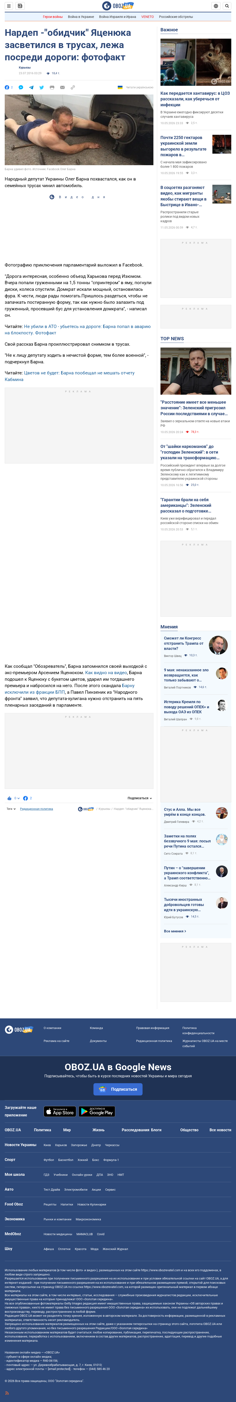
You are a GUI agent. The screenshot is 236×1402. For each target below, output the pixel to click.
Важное (169, 30)
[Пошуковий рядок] (227, 5)
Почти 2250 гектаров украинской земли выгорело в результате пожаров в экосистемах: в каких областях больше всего (183, 146)
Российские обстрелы (176, 17)
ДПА (100, 1175)
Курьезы (25, 67)
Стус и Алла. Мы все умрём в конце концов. (185, 812)
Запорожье (79, 1145)
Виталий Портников (177, 687)
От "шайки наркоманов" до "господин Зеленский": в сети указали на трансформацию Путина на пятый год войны (189, 452)
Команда (96, 1028)
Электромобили (76, 1189)
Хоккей (83, 1160)
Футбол (49, 1160)
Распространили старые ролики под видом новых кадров (179, 216)
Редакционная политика (36, 809)
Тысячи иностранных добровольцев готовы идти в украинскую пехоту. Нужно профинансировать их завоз (184, 904)
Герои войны (53, 17)
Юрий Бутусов (173, 917)
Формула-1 (111, 1160)
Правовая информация (152, 1028)
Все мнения (173, 931)
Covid (100, 1234)
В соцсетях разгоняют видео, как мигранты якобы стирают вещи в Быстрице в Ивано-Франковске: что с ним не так (183, 196)
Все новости (220, 1130)
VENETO (147, 17)
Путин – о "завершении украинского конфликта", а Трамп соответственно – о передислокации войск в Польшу (187, 873)
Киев (47, 1145)
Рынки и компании (58, 1219)
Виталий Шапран (175, 719)
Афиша (49, 1249)
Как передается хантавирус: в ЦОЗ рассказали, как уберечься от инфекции (195, 99)
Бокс (95, 1160)
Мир (67, 1130)
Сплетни (64, 1249)
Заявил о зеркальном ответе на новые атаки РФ (195, 423)
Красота (80, 1249)
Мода (94, 1249)
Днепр (96, 1145)
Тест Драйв (52, 1189)
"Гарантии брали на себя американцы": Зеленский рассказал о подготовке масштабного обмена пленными (193, 505)
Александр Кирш (175, 885)
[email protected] (59, 1369)
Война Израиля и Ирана (117, 17)
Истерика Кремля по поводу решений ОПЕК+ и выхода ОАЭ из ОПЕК (186, 707)
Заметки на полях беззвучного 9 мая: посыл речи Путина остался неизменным (187, 841)
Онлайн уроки (82, 1175)
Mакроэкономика (88, 1219)
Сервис (110, 1189)
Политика (42, 1130)
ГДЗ (46, 1175)
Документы (98, 1041)
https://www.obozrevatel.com (160, 1270)
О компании (52, 1028)
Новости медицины (58, 1234)
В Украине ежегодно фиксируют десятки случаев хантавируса (191, 114)
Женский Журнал (115, 1249)
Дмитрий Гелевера (176, 822)
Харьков (61, 1145)
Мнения (169, 627)
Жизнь (99, 1130)
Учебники (61, 1175)
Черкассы (112, 1145)
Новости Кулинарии (91, 1204)
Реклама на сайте (56, 1041)
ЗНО (110, 1175)
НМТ (121, 1175)
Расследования (135, 1130)
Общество (189, 1130)
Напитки (67, 1204)
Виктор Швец (172, 656)
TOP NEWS (172, 338)
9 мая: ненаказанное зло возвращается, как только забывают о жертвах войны (186, 675)
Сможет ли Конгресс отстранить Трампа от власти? (183, 643)
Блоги (156, 1130)
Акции (96, 1189)
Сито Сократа (173, 853)
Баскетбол (65, 1160)
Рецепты (50, 1204)
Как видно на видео (106, 672)
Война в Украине (81, 17)
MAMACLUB (84, 1234)
